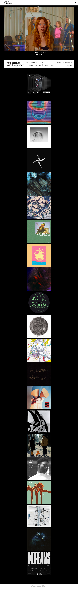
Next (39, 6)
